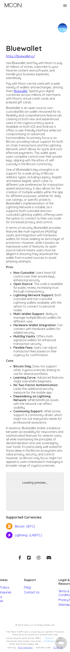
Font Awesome (25, 647)
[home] (12, 5)
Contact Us (31, 592)
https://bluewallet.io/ (20, 56)
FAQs (27, 587)
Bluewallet (21, 91)
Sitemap (64, 604)
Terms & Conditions (49, 639)
